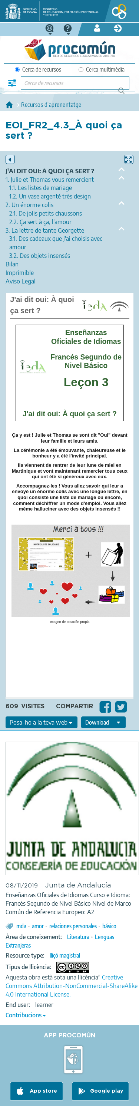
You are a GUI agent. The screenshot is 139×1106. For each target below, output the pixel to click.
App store (42, 1091)
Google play (106, 1091)
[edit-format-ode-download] (103, 722)
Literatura (78, 937)
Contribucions (24, 1015)
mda (21, 926)
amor (38, 926)
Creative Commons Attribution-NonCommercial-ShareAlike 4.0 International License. (72, 986)
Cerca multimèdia (102, 69)
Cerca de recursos (38, 69)
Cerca (124, 93)
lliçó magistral (65, 955)
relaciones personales (73, 926)
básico (109, 926)
